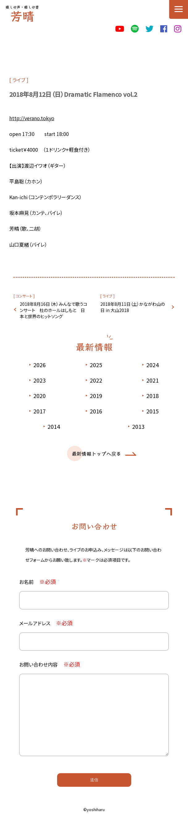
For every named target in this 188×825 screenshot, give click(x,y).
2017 (39, 411)
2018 (152, 396)
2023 (39, 380)
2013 (138, 426)
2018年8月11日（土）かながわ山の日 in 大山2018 (132, 307)
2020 (39, 396)
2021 (152, 380)
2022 (96, 380)
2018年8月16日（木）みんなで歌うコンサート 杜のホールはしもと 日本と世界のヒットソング (53, 310)
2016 (96, 411)
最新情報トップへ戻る (96, 453)
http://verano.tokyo (31, 118)
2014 (54, 426)
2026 (39, 365)
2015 (152, 411)
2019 (96, 396)
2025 (96, 365)
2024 (152, 365)
